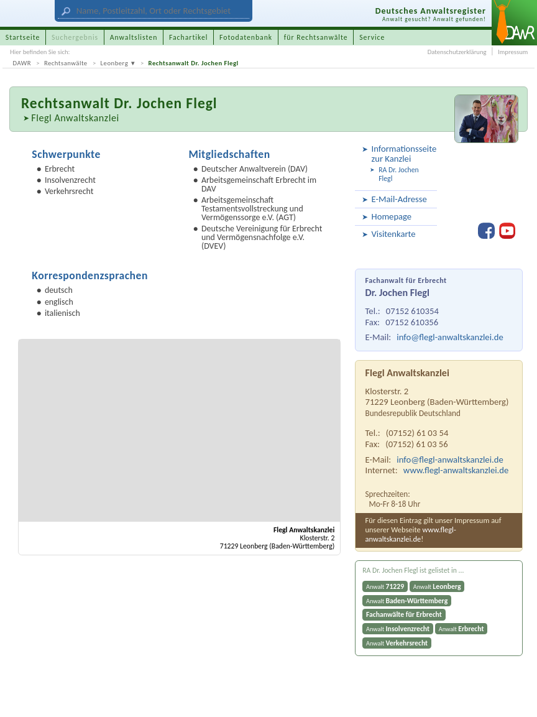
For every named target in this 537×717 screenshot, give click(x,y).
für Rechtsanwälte (316, 37)
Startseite (23, 37)
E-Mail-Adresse (399, 199)
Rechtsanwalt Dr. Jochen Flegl (194, 63)
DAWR (22, 63)
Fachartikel (188, 37)
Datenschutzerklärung (457, 52)
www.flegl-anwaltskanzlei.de (455, 470)
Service (372, 37)
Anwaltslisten (134, 37)
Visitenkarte (394, 233)
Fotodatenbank (245, 37)
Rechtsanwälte (66, 63)
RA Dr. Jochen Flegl (399, 174)
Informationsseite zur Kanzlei (403, 153)
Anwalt (385, 586)
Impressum (513, 52)
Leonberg (115, 63)
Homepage (392, 216)
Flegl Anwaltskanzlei (75, 118)
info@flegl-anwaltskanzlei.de (450, 337)
